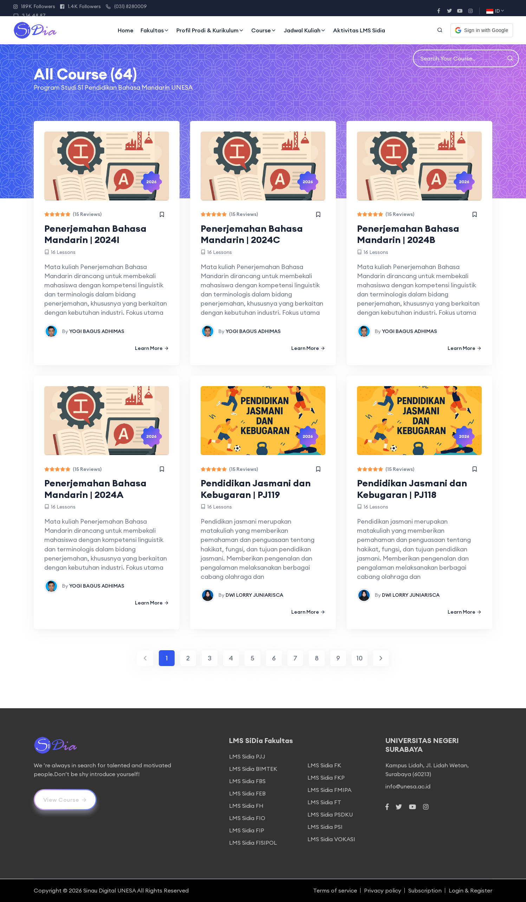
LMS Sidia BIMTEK (253, 768)
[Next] (381, 658)
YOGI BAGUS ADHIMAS (96, 331)
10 (359, 658)
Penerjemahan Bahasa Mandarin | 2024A (95, 488)
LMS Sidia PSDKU (330, 814)
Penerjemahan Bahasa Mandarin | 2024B (408, 234)
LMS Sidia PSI (325, 826)
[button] (481, 30)
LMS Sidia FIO (247, 817)
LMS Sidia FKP (326, 777)
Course (264, 30)
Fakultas (155, 30)
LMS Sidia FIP (246, 830)
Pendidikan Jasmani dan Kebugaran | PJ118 (412, 488)
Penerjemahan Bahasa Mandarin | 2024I (95, 234)
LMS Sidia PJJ (247, 756)
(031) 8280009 (126, 6)
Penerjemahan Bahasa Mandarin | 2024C (252, 234)
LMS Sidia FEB (247, 793)
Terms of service (335, 890)
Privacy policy (382, 890)
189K (34, 6)
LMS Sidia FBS (247, 781)
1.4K (80, 6)
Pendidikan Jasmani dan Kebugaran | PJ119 (256, 488)
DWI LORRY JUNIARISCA (254, 595)
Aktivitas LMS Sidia (359, 30)
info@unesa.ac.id (407, 786)
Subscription (425, 890)
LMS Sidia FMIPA (329, 789)
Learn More (152, 348)
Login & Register (470, 890)
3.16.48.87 (29, 15)
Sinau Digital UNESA (109, 890)
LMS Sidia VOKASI (331, 839)
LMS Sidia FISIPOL (253, 842)
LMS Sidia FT (324, 802)
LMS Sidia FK (324, 765)
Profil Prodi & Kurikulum (210, 30)
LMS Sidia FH (246, 805)
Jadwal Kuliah (305, 30)
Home (126, 30)
